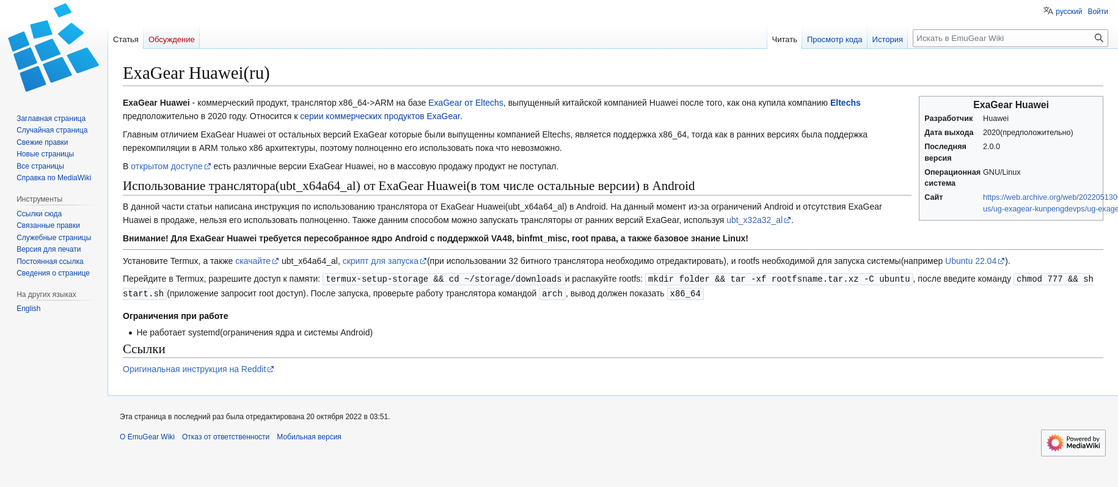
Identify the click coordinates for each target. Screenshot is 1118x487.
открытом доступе (166, 166)
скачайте (253, 261)
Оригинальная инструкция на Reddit (194, 368)
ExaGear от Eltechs (465, 103)
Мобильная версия (309, 435)
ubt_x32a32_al (754, 220)
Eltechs (845, 103)
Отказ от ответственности (225, 435)
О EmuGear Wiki (147, 435)
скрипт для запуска (380, 261)
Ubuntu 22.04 (970, 261)
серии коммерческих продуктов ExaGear (380, 116)
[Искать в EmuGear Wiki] (1010, 38)
